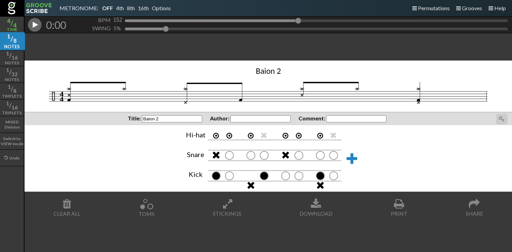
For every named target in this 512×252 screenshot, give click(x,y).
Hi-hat (196, 135)
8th (131, 8)
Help (497, 8)
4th (120, 8)
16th (143, 8)
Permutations (431, 8)
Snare (195, 154)
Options (161, 8)
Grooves (469, 8)
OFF (107, 8)
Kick (196, 174)
